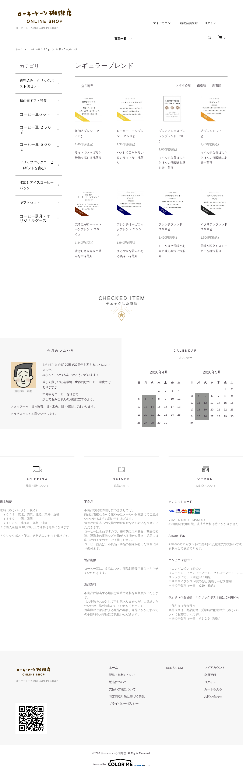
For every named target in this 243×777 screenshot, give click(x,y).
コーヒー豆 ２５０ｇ (41, 49)
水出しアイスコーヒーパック (35, 196)
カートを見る (216, 689)
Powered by (121, 762)
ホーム (19, 49)
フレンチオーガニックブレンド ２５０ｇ (130, 229)
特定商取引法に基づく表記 (134, 696)
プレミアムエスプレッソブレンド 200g (172, 136)
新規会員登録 (189, 23)
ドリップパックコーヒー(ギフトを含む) (36, 171)
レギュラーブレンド (70, 49)
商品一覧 (120, 38)
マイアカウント (163, 23)
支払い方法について (129, 689)
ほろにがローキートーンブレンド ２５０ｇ (88, 229)
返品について (125, 682)
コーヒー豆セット (35, 117)
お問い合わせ (216, 696)
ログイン (210, 23)
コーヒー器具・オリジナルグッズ (35, 231)
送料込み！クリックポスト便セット (35, 84)
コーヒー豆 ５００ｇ (35, 149)
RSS (174, 667)
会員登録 (213, 675)
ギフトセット (31, 215)
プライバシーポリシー (131, 703)
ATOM (183, 667)
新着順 (216, 85)
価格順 (201, 85)
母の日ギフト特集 (35, 102)
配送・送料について (129, 675)
